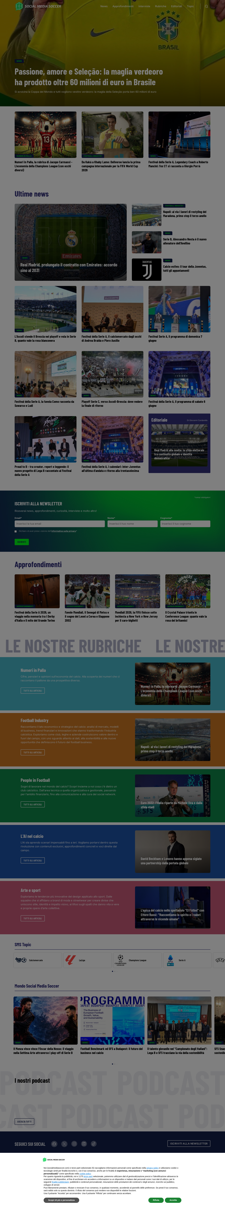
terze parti (88, 1176)
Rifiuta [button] (156, 1200)
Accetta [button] (173, 1200)
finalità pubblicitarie (60, 1182)
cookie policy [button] (85, 1174)
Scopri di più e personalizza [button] (61, 1200)
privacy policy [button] (153, 1168)
